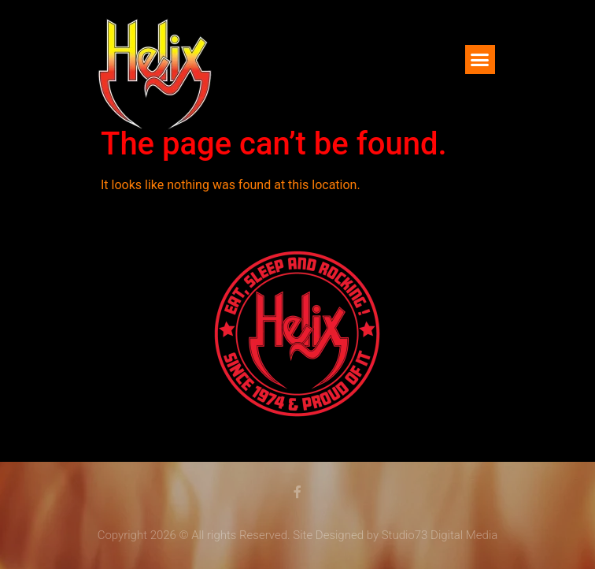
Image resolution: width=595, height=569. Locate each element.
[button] (480, 60)
